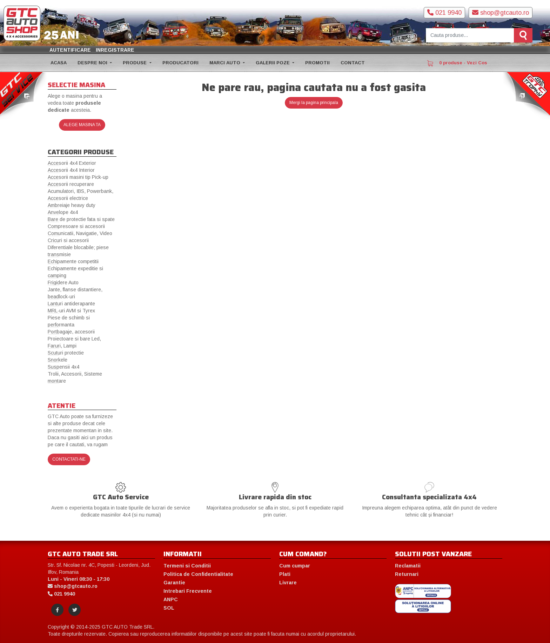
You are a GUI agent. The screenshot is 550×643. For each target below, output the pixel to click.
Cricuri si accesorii (68, 240)
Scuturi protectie (66, 353)
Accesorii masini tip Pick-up (78, 177)
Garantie (174, 582)
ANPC (170, 599)
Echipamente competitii (73, 261)
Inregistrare (115, 50)
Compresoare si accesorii (76, 226)
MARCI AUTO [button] (225, 62)
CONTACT (353, 62)
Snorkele (57, 360)
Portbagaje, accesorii (71, 332)
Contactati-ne (69, 459)
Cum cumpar (294, 566)
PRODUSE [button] (135, 62)
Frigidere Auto (63, 282)
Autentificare (70, 50)
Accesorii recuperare (71, 184)
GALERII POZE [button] (273, 62)
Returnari (406, 574)
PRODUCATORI (180, 62)
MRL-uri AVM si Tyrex (71, 310)
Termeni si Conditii (187, 566)
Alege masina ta (82, 124)
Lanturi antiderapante (71, 303)
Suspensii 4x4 (63, 367)
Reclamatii (408, 566)
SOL (168, 608)
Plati (284, 574)
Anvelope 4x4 (63, 212)
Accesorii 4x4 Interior (71, 170)
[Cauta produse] (470, 35)
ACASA (59, 62)
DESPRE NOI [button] (93, 62)
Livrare (288, 582)
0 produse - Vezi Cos (457, 63)
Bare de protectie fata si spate (81, 219)
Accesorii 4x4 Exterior (72, 163)
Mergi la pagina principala (313, 102)
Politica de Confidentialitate (198, 574)
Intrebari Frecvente (187, 591)
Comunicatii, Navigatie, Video (80, 233)
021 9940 (444, 12)
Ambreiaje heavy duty (71, 205)
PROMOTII (317, 62)
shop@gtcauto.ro (500, 12)
